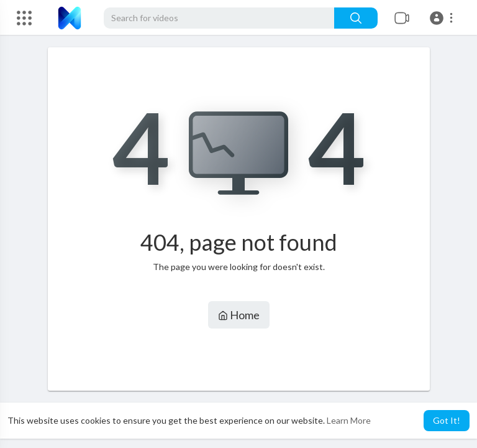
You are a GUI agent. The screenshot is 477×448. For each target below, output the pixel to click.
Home (239, 315)
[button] (443, 18)
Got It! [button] (446, 420)
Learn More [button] (349, 420)
